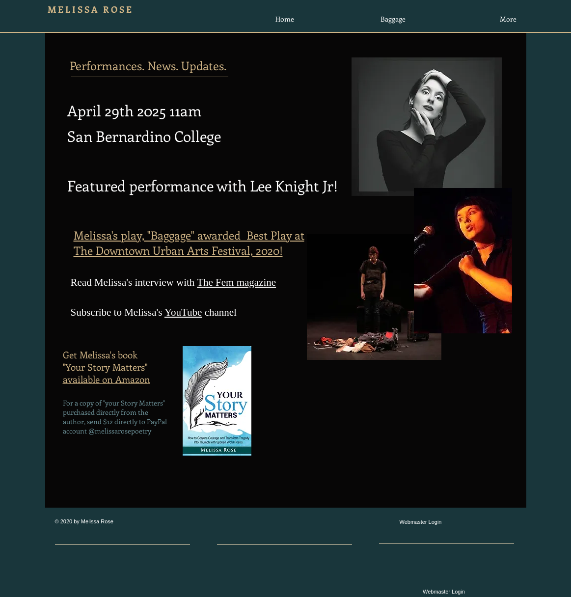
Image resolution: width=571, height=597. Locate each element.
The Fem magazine (236, 282)
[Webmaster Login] (421, 522)
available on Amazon (106, 379)
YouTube (183, 312)
